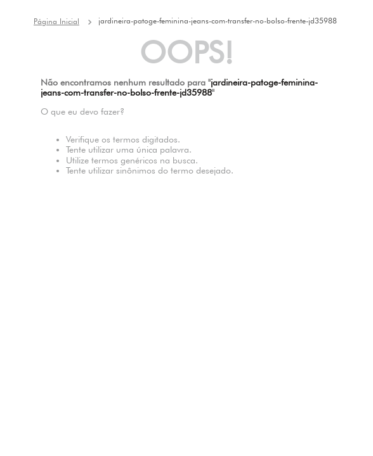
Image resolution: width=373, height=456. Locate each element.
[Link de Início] (56, 21)
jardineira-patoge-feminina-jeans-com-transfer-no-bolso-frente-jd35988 (217, 20)
